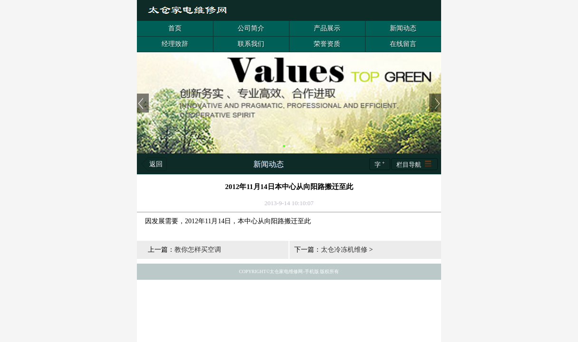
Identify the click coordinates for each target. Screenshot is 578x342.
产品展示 (327, 28)
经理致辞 (175, 44)
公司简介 (251, 28)
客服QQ (432, 10)
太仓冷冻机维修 (344, 249)
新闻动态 (403, 28)
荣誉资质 (327, 44)
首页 (175, 28)
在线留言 (403, 44)
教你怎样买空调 (197, 249)
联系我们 (251, 44)
